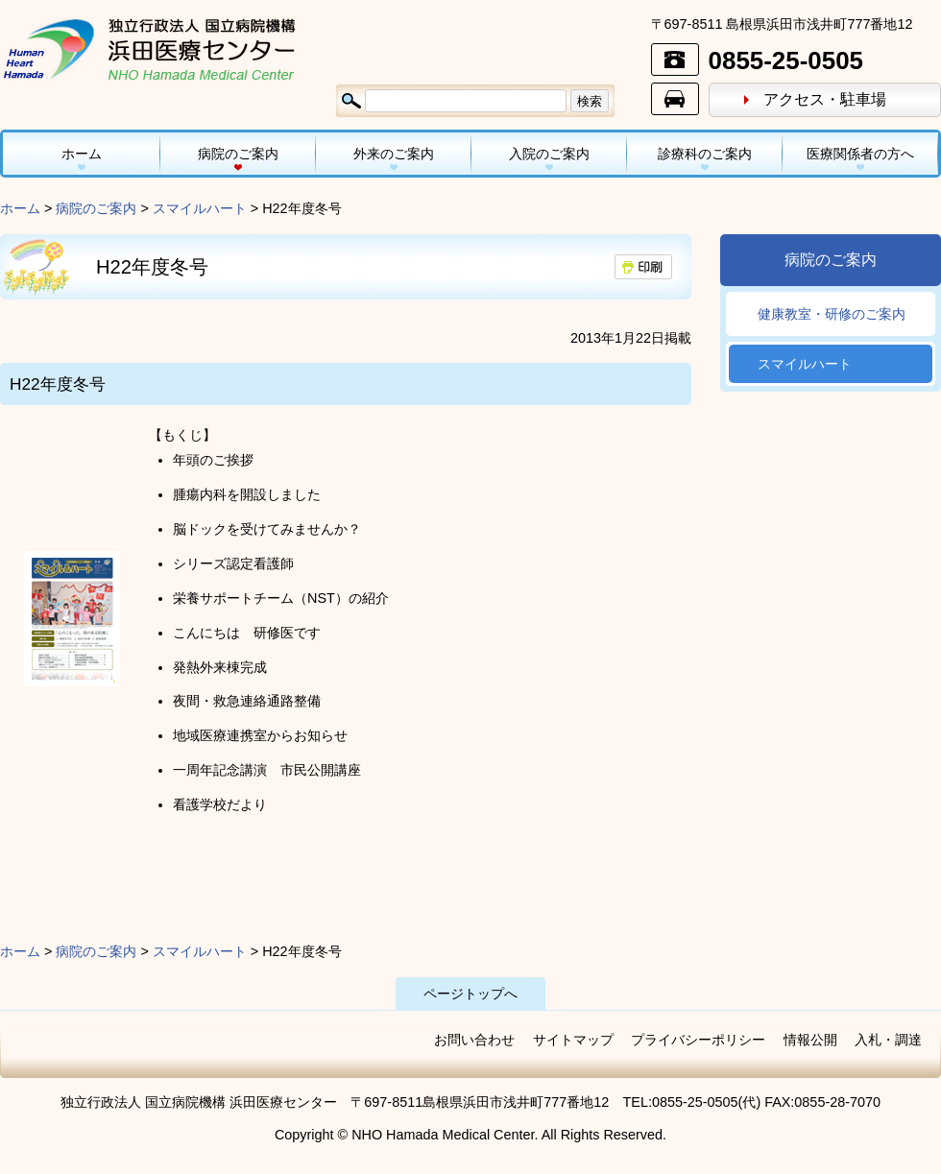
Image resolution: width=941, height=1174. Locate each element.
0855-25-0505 (786, 60)
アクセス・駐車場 (824, 99)
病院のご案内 (238, 153)
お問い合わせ (474, 1039)
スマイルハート (200, 208)
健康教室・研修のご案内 (831, 314)
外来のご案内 (393, 153)
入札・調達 (888, 1039)
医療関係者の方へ (860, 153)
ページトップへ (470, 993)
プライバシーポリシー (698, 1039)
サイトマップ (573, 1039)
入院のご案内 (549, 153)
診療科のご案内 (705, 153)
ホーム (81, 153)
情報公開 (810, 1039)
